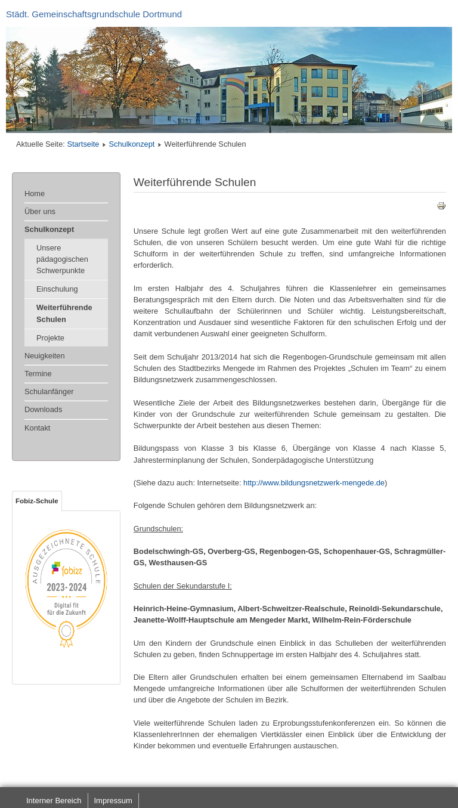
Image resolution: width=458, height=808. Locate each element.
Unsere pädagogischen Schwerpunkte (62, 259)
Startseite (83, 144)
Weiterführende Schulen (64, 313)
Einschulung (57, 288)
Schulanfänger (49, 391)
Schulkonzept (132, 144)
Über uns (39, 211)
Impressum (113, 800)
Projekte (50, 337)
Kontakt (37, 427)
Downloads (43, 409)
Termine (38, 373)
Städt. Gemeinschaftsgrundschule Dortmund (94, 14)
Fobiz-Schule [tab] (37, 500)
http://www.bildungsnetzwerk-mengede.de (314, 482)
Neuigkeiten (44, 355)
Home (34, 193)
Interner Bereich (54, 800)
